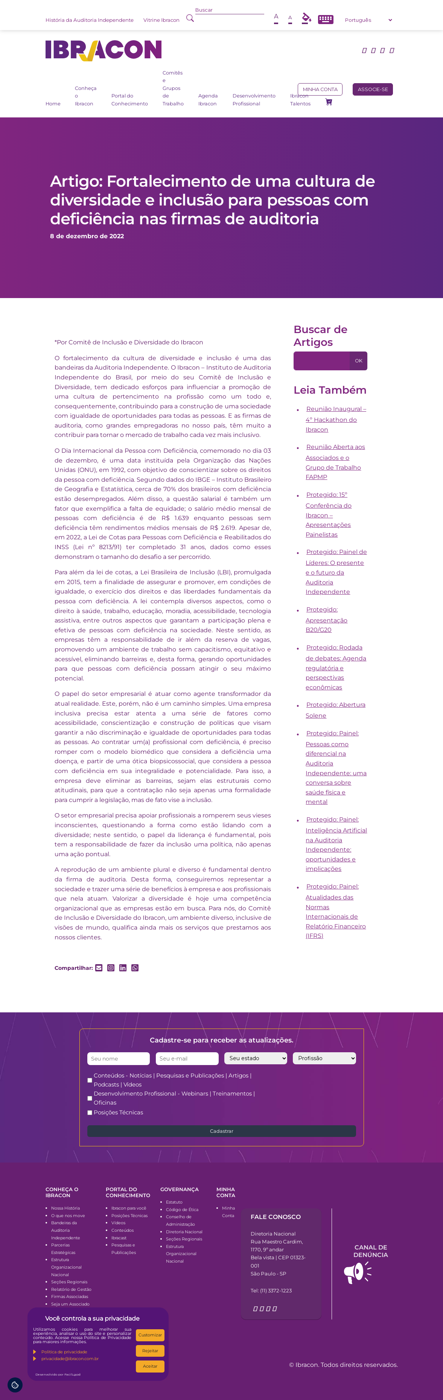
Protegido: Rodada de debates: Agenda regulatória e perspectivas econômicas (336, 667)
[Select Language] (368, 20)
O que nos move (68, 1215)
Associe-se (373, 89)
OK (358, 361)
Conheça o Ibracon (86, 96)
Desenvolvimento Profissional (254, 99)
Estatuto (174, 1202)
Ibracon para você (128, 1208)
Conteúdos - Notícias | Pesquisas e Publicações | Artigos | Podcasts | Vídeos (172, 1080)
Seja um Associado (70, 1304)
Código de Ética (182, 1209)
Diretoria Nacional (184, 1231)
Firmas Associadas (69, 1296)
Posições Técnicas (118, 1112)
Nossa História (65, 1208)
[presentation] (327, 1085)
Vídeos (118, 1222)
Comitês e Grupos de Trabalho (173, 88)
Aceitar (150, 1366)
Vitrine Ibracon (161, 20)
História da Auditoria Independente (90, 20)
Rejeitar (150, 1350)
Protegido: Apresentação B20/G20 (326, 620)
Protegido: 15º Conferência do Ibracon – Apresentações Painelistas (329, 514)
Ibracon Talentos (300, 99)
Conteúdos (122, 1230)
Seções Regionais (69, 1281)
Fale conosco (276, 1216)
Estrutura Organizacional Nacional (66, 1267)
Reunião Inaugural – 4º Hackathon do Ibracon (336, 419)
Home (53, 104)
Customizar (150, 1335)
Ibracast (118, 1237)
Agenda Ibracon (208, 99)
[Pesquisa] (322, 361)
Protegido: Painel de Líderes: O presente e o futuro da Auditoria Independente (336, 571)
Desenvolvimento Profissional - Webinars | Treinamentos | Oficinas (174, 1098)
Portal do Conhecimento (129, 99)
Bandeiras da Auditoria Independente (65, 1230)
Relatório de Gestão (71, 1289)
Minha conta (320, 89)
